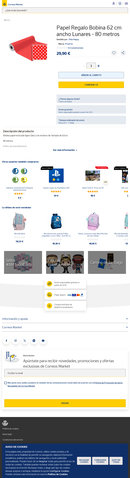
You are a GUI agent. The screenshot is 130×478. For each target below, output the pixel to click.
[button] (98, 66)
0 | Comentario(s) (75, 48)
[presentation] (24, 394)
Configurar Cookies (100, 461)
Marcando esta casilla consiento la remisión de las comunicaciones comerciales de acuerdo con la (65, 384)
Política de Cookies (58, 474)
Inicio (7, 20)
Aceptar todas (116, 461)
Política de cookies (11, 429)
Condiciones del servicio (13, 440)
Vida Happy (73, 39)
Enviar (65, 403)
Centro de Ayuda (65, 101)
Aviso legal (7, 434)
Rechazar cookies (84, 461)
